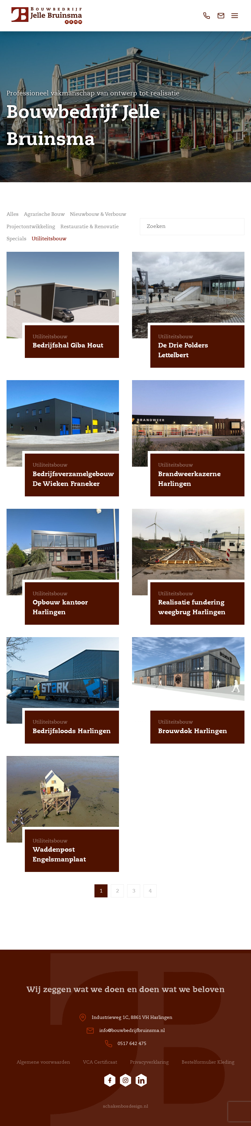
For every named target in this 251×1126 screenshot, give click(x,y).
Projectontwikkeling (31, 226)
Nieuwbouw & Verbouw (98, 214)
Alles (13, 214)
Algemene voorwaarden (43, 1062)
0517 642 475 (132, 1043)
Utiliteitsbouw (49, 238)
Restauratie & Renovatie (89, 226)
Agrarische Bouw (44, 214)
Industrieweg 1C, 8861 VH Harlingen (132, 1017)
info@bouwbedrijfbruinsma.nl (132, 1030)
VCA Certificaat (100, 1062)
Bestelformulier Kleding (208, 1062)
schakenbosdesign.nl (125, 1106)
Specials (16, 238)
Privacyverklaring (149, 1062)
